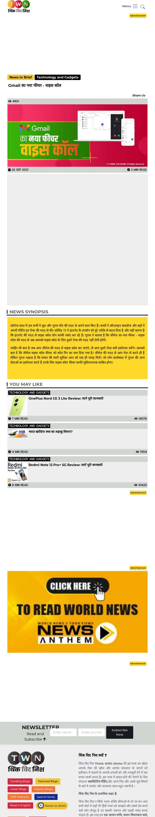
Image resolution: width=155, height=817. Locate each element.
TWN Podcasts (19, 796)
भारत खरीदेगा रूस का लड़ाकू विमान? (51, 432)
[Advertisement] (80, 40)
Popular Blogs (43, 789)
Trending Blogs (20, 781)
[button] (142, 7)
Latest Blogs (18, 789)
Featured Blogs (48, 781)
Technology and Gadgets (57, 77)
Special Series (46, 796)
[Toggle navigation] (130, 6)
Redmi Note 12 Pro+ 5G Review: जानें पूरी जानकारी (65, 465)
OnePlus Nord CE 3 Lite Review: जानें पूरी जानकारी (66, 398)
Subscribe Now (120, 732)
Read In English (20, 805)
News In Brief (20, 77)
